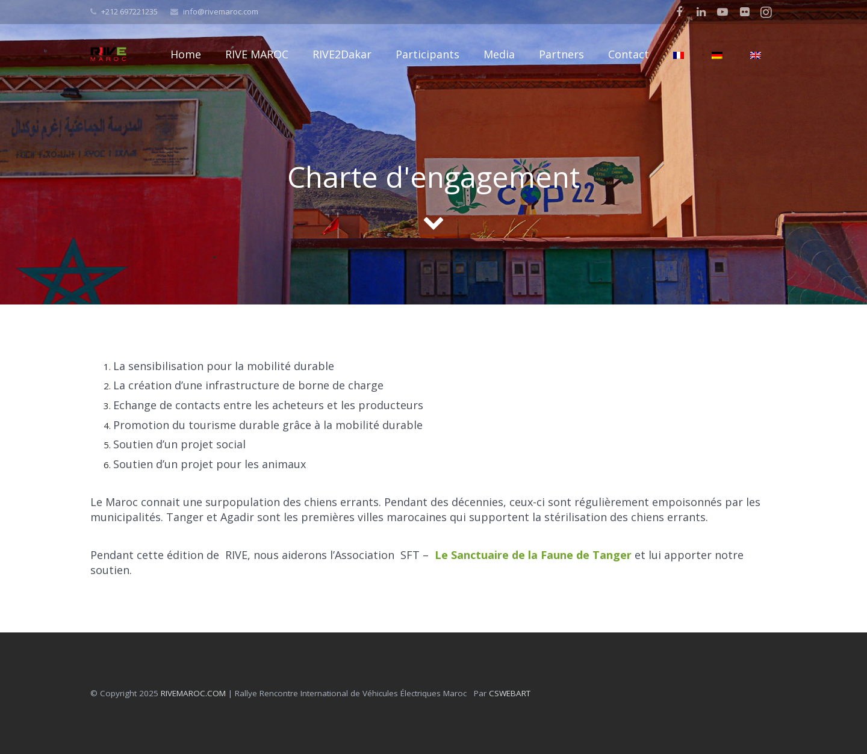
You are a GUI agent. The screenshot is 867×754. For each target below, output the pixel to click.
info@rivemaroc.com (220, 11)
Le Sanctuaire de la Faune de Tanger (533, 555)
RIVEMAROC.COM (193, 693)
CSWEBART (509, 693)
